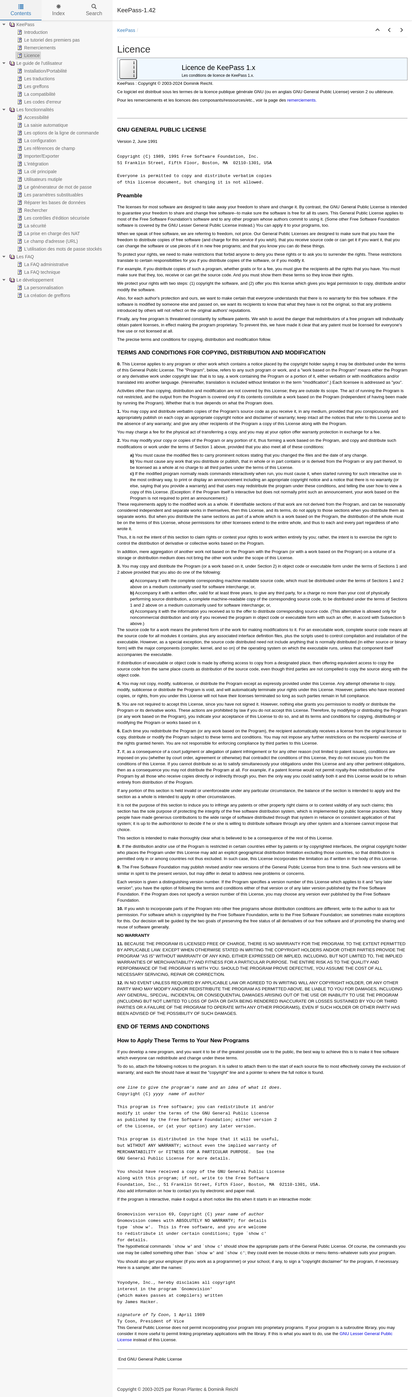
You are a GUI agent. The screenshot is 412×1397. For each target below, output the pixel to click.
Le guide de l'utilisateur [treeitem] (35, 63)
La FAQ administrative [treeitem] (42, 264)
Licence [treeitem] (28, 55)
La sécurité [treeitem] (31, 226)
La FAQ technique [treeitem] (38, 272)
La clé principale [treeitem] (36, 171)
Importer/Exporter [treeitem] (37, 156)
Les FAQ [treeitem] (21, 257)
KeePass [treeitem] (21, 24)
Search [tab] (94, 10)
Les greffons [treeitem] (32, 86)
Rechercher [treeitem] (31, 210)
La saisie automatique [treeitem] (42, 125)
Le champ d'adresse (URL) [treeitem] (47, 241)
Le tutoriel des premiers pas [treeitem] (48, 40)
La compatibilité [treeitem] (35, 94)
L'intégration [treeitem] (32, 164)
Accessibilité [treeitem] (32, 117)
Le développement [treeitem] (30, 280)
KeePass (126, 30)
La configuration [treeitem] (36, 140)
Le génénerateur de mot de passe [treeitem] (54, 187)
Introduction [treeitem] (32, 32)
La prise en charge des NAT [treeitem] (48, 233)
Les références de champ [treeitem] (45, 148)
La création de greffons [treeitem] (43, 295)
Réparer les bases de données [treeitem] (51, 202)
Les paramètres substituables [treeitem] (49, 195)
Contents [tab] (21, 10)
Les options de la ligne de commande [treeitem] (57, 133)
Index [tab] (58, 10)
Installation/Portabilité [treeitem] (41, 71)
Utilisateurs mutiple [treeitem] (39, 179)
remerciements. (302, 100)
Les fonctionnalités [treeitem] (31, 110)
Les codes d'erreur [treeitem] (38, 102)
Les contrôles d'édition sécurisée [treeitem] (52, 218)
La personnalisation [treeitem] (39, 288)
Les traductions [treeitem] (35, 79)
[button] (377, 30)
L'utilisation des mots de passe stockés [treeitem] (59, 249)
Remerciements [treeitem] (36, 48)
